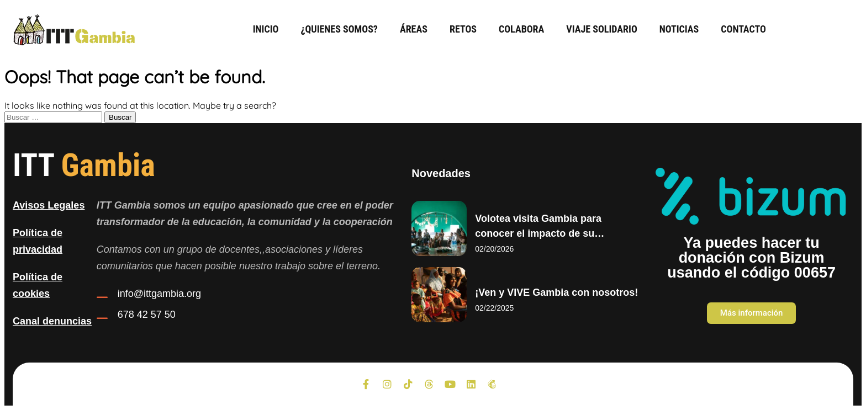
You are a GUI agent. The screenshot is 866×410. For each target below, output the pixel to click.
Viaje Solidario (601, 29)
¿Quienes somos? (338, 29)
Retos (463, 29)
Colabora (521, 29)
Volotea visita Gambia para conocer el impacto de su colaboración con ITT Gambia (544, 233)
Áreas (413, 29)
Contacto (743, 29)
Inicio (266, 29)
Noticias (679, 29)
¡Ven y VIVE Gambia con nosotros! (556, 292)
